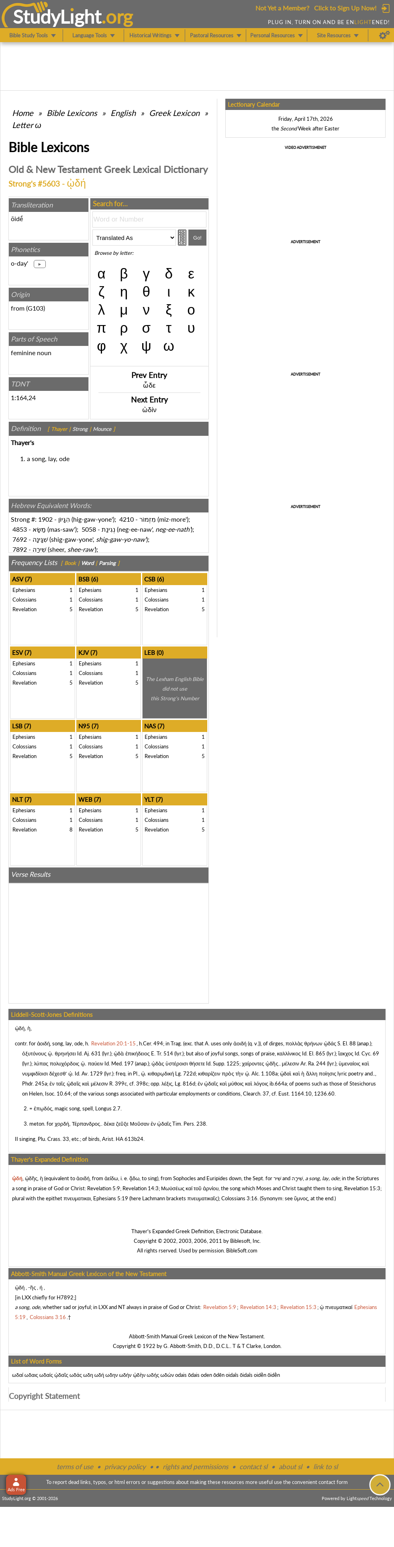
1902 (45, 519)
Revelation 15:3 (362, 1188)
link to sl (325, 1466)
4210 (126, 519)
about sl (290, 1466)
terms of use (75, 1466)
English (123, 113)
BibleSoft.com (241, 1250)
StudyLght (57, 16)
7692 (19, 539)
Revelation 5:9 (103, 1188)
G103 (35, 308)
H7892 (65, 1297)
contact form (333, 1482)
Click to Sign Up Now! (345, 8)
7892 (19, 549)
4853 (19, 529)
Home (22, 113)
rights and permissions (195, 1466)
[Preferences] (384, 35)
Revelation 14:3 (140, 1188)
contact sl (253, 1466)
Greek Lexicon (174, 113)
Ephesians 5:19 (110, 1198)
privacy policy (125, 1466)
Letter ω (26, 125)
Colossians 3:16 (239, 1198)
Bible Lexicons (72, 113)
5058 (89, 529)
